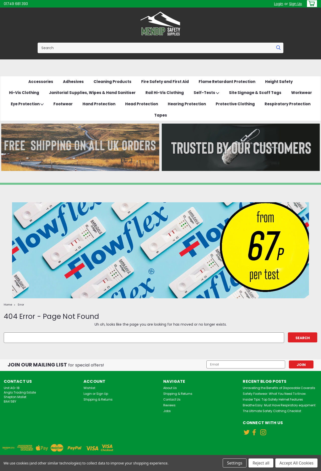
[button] (80, 147)
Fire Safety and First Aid (165, 81)
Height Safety (279, 81)
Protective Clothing (235, 104)
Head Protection (141, 104)
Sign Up (295, 3)
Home (8, 305)
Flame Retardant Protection (227, 81)
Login (278, 3)
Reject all (261, 463)
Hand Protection (99, 104)
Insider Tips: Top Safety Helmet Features (273, 399)
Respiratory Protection (287, 104)
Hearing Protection (187, 104)
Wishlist (89, 388)
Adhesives (73, 81)
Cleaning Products (112, 81)
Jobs (167, 411)
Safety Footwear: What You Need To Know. (274, 394)
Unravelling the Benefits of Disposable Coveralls (279, 388)
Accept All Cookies (296, 463)
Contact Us (172, 399)
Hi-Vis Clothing (24, 92)
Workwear (301, 92)
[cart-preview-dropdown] (310, 3)
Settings (234, 463)
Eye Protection (27, 104)
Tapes (160, 115)
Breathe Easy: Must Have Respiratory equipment (279, 405)
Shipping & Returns (98, 399)
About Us (170, 388)
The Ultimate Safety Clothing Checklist (272, 411)
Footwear (63, 104)
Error (21, 305)
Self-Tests (206, 93)
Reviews (169, 405)
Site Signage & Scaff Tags (255, 92)
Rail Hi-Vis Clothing (164, 92)
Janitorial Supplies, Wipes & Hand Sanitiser (92, 92)
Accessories (40, 81)
